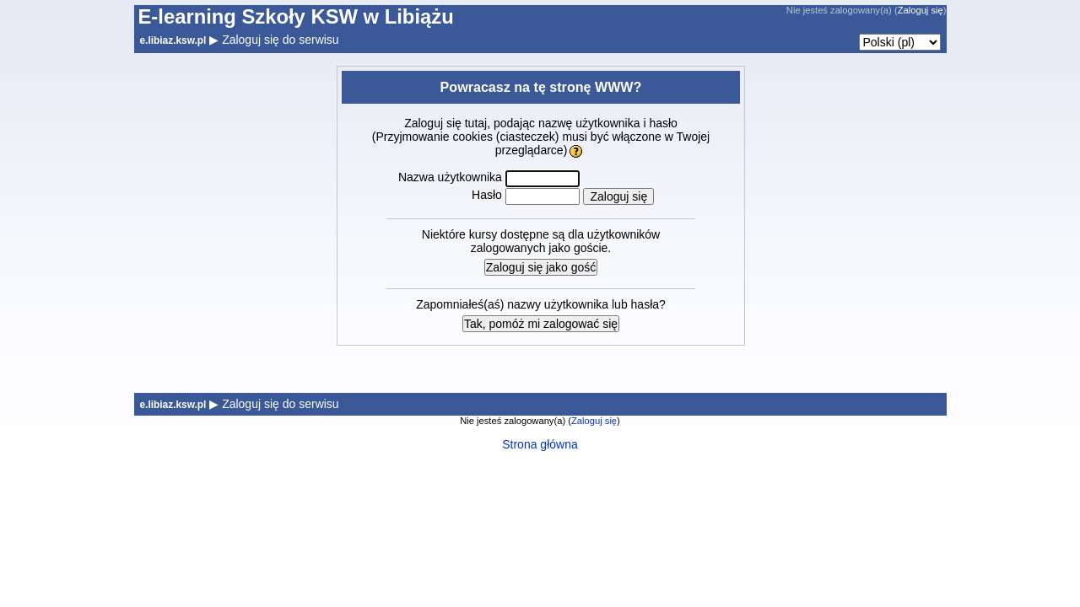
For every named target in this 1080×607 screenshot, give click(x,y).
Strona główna (540, 444)
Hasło (487, 194)
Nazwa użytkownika (450, 177)
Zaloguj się (920, 10)
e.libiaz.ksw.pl (173, 40)
